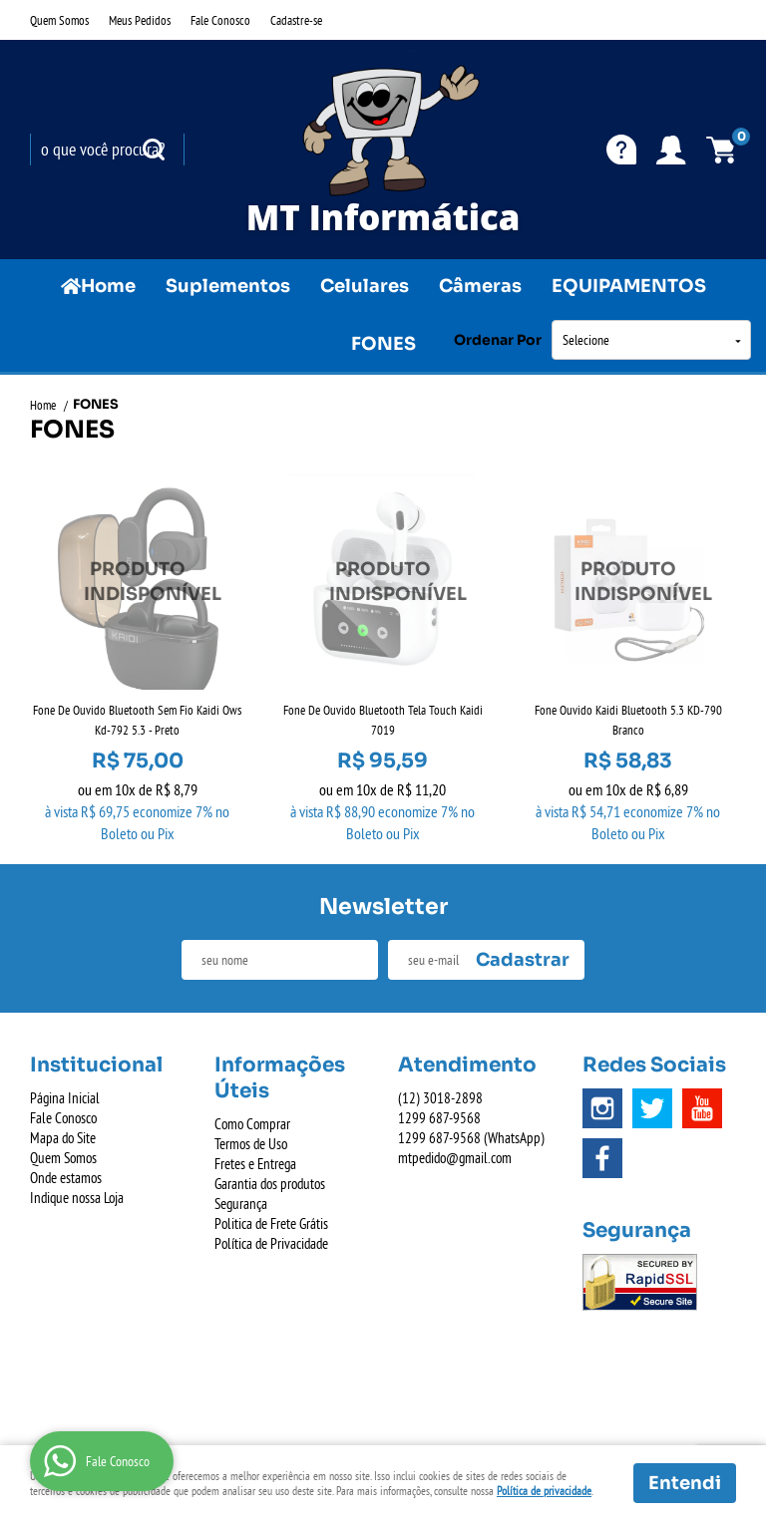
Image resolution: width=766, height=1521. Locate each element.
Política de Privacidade (271, 1243)
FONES (383, 344)
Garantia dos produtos (269, 1183)
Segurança (240, 1203)
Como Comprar (252, 1123)
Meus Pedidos (140, 20)
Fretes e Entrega (255, 1163)
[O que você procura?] (154, 149)
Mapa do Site (63, 1137)
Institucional (96, 1065)
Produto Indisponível (137, 582)
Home (108, 286)
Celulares (364, 286)
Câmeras (480, 286)
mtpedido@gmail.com (455, 1157)
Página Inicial (65, 1097)
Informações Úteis (279, 1078)
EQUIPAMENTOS (629, 286)
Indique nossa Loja (77, 1197)
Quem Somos (59, 20)
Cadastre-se (296, 20)
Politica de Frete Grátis (271, 1223)
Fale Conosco (220, 20)
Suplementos (228, 286)
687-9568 (439, 1117)
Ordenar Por (498, 340)
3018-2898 (440, 1097)
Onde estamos (66, 1177)
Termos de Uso (250, 1143)
